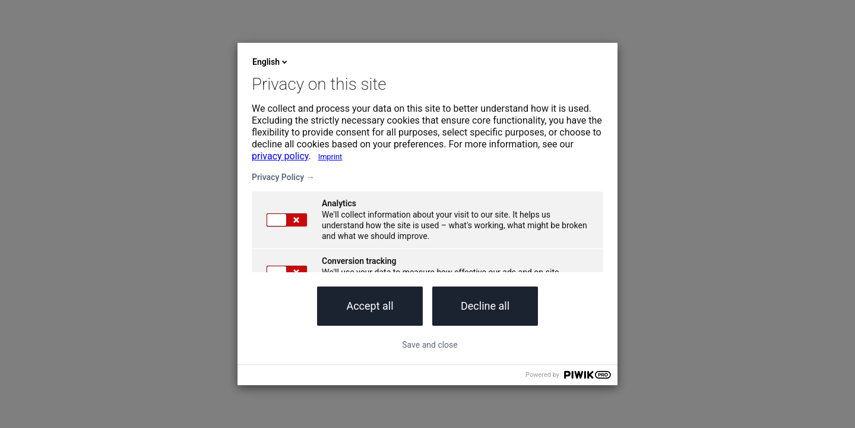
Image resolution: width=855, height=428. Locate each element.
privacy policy (280, 156)
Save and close (430, 345)
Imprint (330, 156)
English (270, 62)
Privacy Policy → (283, 177)
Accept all (369, 306)
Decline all (485, 306)
